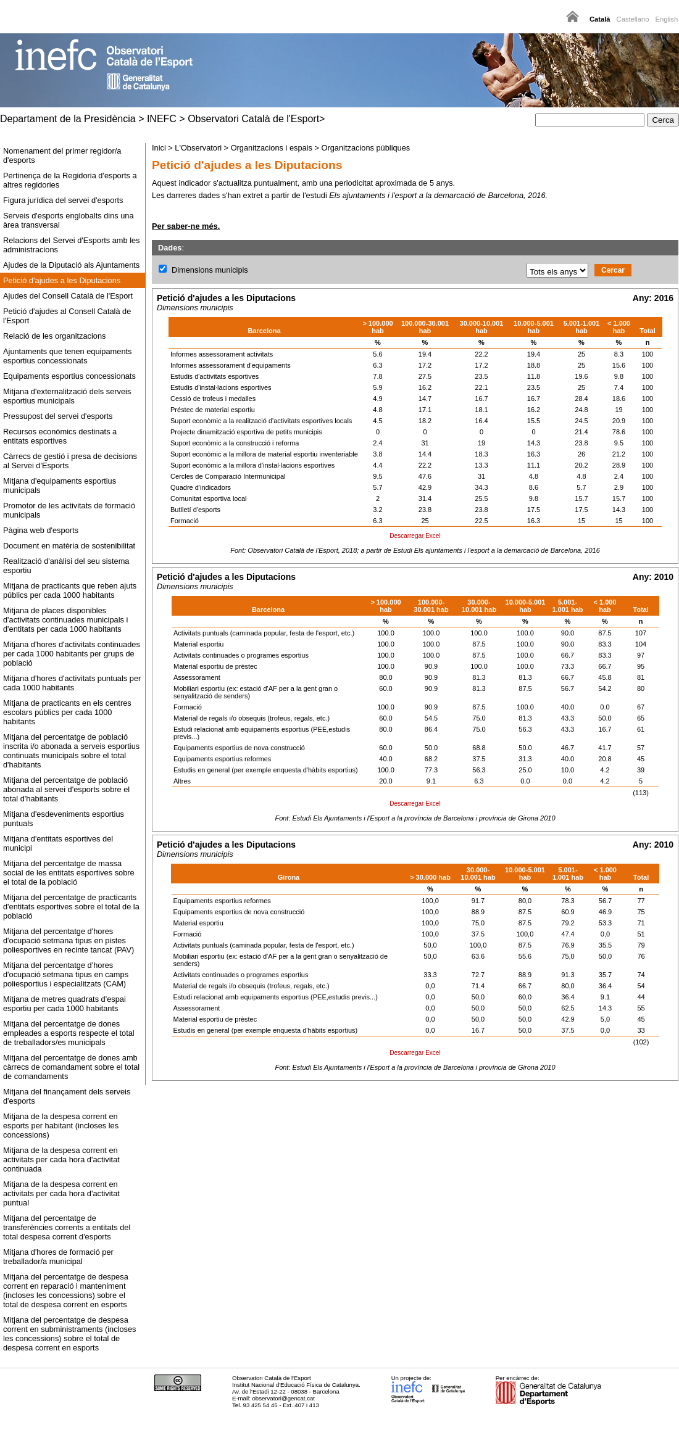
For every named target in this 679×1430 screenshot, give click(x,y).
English (666, 19)
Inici (159, 147)
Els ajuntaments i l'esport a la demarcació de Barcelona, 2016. (438, 195)
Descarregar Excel (414, 535)
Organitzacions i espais (271, 147)
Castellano (633, 19)
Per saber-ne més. (186, 226)
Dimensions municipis (210, 270)
